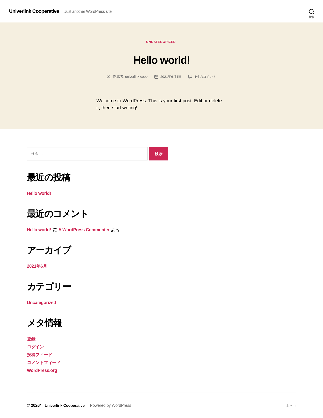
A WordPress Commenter (88, 230)
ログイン (36, 346)
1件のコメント (206, 77)
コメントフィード (46, 362)
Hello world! (161, 60)
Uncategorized (161, 42)
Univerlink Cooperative (36, 11)
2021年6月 (38, 266)
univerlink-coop (135, 77)
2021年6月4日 (170, 77)
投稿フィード (41, 354)
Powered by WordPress (113, 405)
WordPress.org (43, 370)
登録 (31, 339)
